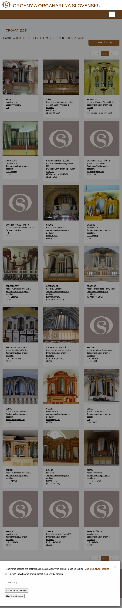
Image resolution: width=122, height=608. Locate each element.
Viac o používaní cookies (97, 569)
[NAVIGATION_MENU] (111, 14)
